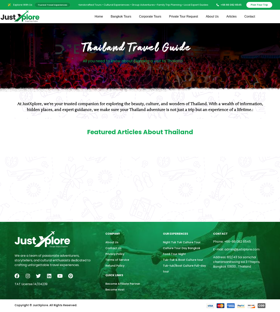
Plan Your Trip (259, 4)
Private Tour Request (183, 16)
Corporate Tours (150, 16)
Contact (249, 16)
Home (99, 16)
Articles (231, 16)
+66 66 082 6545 (229, 5)
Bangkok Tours (121, 16)
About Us (212, 16)
